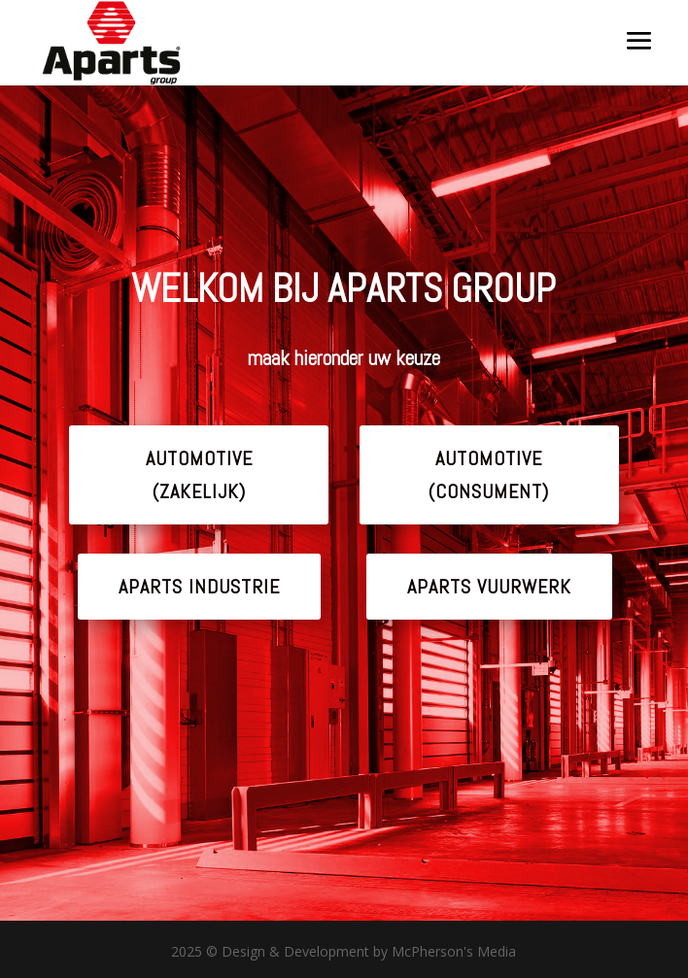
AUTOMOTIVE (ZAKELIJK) (199, 475)
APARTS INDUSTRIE (199, 586)
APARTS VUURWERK (489, 586)
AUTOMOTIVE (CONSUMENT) (489, 475)
